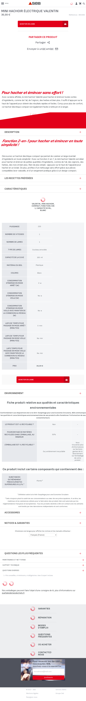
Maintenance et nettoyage (14, 560)
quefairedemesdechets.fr (13, 593)
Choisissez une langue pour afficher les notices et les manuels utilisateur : (43, 531)
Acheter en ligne (27, 24)
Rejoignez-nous (31, 697)
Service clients (61, 690)
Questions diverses (11, 570)
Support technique (11, 565)
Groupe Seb (60, 693)
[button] (76, 3)
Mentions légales (32, 693)
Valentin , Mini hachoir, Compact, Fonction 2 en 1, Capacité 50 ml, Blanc (43, 207)
